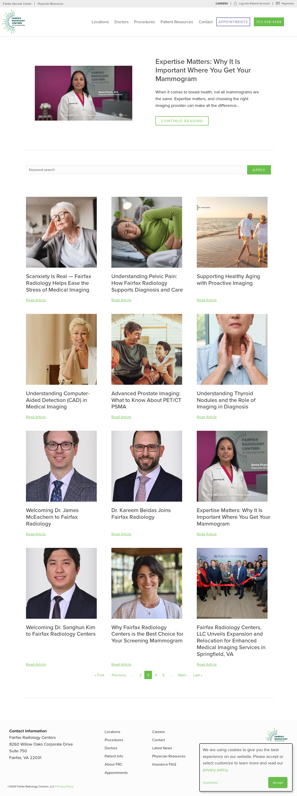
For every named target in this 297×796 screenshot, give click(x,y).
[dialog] (246, 767)
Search (291, 22)
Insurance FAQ (164, 764)
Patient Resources (177, 22)
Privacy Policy (65, 786)
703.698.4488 (269, 22)
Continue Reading (182, 120)
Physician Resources (50, 4)
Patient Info (114, 756)
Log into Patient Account (254, 3)
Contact (206, 22)
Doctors (121, 22)
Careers (222, 3)
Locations (100, 22)
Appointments (233, 22)
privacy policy (215, 770)
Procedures (144, 22)
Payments (288, 3)
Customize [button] (210, 782)
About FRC (114, 764)
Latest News (162, 747)
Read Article (36, 300)
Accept (278, 782)
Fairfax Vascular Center (17, 4)
